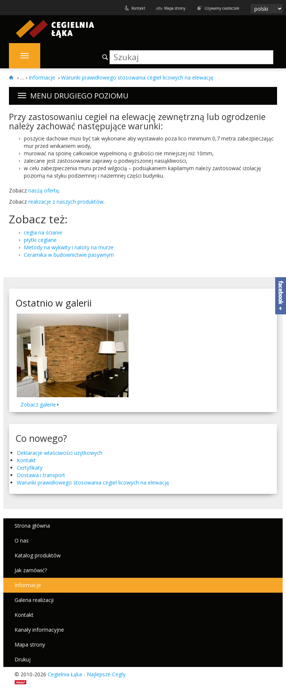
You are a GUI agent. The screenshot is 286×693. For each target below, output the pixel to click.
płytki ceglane (40, 239)
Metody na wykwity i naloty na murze (69, 247)
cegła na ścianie (43, 232)
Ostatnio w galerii (53, 303)
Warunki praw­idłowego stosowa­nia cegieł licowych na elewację (93, 482)
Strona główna (32, 525)
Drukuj (23, 659)
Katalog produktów (38, 555)
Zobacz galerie (38, 404)
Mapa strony (174, 8)
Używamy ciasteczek (221, 8)
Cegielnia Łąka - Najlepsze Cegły (86, 674)
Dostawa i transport (41, 475)
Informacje (28, 585)
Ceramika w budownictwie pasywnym (69, 254)
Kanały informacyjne (39, 629)
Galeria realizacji (34, 599)
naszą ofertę (43, 190)
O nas (22, 540)
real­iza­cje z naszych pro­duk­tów (66, 201)
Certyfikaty (29, 467)
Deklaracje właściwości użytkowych (59, 452)
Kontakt (138, 8)
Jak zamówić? (31, 570)
